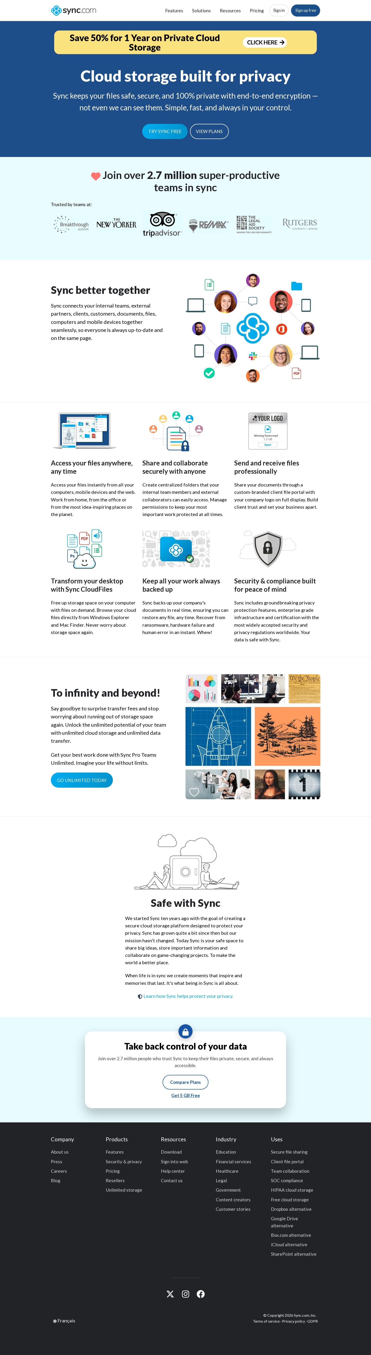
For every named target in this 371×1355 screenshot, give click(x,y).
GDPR (312, 1321)
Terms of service (266, 1321)
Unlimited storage (124, 1190)
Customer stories (233, 1209)
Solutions (201, 10)
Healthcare (227, 1171)
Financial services (233, 1161)
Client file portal (287, 1161)
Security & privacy (124, 1161)
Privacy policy (293, 1321)
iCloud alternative (289, 1244)
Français (66, 1320)
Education (226, 1152)
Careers (59, 1171)
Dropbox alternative (291, 1209)
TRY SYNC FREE (164, 131)
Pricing (257, 10)
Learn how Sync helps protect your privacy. (185, 996)
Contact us (172, 1180)
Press (56, 1161)
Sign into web (174, 1161)
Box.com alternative (291, 1235)
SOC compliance (287, 1180)
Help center (173, 1171)
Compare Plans (185, 1082)
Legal (221, 1180)
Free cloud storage (290, 1199)
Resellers (115, 1180)
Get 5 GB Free (185, 1095)
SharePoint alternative (294, 1254)
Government (228, 1190)
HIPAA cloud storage (292, 1190)
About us (60, 1152)
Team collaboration (290, 1171)
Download (171, 1152)
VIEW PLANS (209, 131)
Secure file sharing (289, 1152)
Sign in (279, 10)
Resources (230, 10)
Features (174, 10)
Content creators (233, 1199)
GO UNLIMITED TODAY (82, 780)
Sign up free (305, 10)
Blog (55, 1180)
